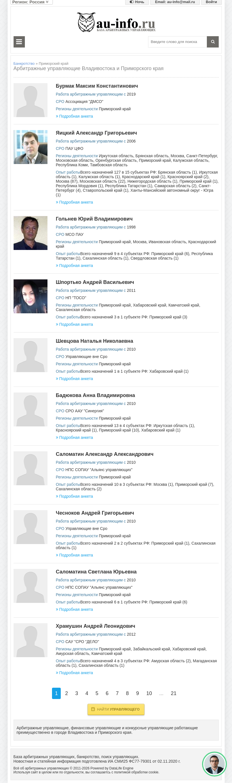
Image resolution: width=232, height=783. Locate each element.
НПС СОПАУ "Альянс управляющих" (98, 469)
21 (173, 693)
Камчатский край (183, 305)
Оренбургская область (116, 160)
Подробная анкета (74, 116)
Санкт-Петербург (201, 156)
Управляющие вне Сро (86, 356)
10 (149, 693)
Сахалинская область (76, 309)
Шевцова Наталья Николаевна (94, 341)
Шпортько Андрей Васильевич (95, 282)
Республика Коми (72, 165)
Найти (115, 709)
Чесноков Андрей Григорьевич (95, 513)
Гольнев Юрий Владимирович (94, 219)
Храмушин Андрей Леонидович (95, 626)
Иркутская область (116, 156)
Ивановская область (167, 242)
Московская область (74, 160)
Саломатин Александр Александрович (105, 454)
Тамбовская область (108, 165)
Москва (177, 156)
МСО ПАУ (74, 234)
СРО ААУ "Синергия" (84, 411)
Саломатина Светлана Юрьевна (96, 572)
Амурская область (72, 653)
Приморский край (115, 109)
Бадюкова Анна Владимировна (95, 395)
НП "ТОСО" (75, 297)
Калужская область (190, 160)
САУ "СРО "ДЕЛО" (82, 641)
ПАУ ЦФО (74, 148)
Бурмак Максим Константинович (97, 86)
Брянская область (151, 156)
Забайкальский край (151, 649)
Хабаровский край (149, 305)
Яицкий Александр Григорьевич (96, 133)
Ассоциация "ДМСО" (84, 101)
